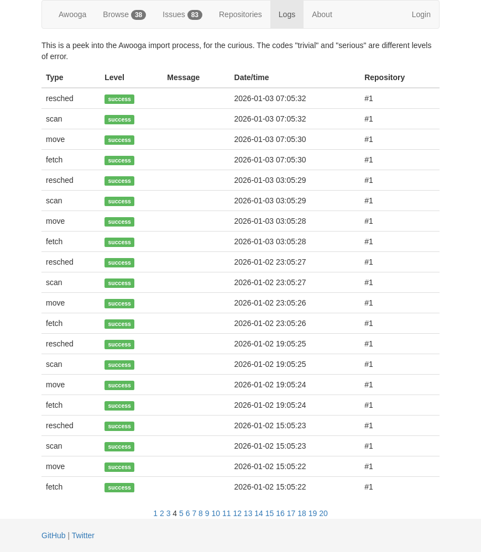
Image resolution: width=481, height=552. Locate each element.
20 (323, 513)
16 (280, 513)
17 (291, 513)
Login (421, 14)
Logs (287, 14)
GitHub (53, 535)
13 (248, 513)
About (322, 14)
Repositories (240, 14)
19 (313, 513)
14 (258, 513)
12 (237, 513)
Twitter (83, 535)
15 (269, 513)
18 (301, 513)
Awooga (72, 14)
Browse (124, 15)
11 (226, 513)
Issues (182, 15)
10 (215, 513)
